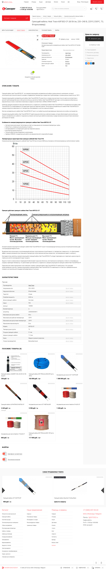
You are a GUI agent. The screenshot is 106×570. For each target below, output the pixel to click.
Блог (53, 531)
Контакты (54, 536)
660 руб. (14, 439)
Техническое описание (14, 459)
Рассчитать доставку (92, 52)
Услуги (63, 2)
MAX (84, 514)
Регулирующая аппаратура (8, 528)
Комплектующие (6, 519)
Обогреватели (5, 539)
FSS (66, 65)
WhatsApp (90, 514)
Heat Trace (68, 53)
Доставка (48, 2)
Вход (78, 2)
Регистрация (84, 2)
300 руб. (84, 502)
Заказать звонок (97, 2)
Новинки (29, 514)
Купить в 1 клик (94, 45)
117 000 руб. (41, 439)
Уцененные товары (31, 525)
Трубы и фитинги (6, 554)
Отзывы (34, 2)
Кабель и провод (6, 531)
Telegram (98, 514)
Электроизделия (6, 548)
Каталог (54, 545)
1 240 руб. (69, 409)
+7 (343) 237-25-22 (25, 567)
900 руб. (7, 502)
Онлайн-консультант (92, 55)
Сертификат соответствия (15, 454)
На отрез (67, 63)
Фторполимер (68, 57)
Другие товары (69, 288)
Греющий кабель (6, 516)
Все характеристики (68, 50)
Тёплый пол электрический (9, 514)
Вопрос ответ (55, 542)
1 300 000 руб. (69, 380)
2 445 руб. (14, 409)
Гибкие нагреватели (7, 525)
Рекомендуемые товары (33, 522)
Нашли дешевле (90, 49)
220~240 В (68, 55)
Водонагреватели (6, 542)
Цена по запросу (92, 34)
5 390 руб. (41, 409)
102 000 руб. (41, 380)
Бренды (54, 539)
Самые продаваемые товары (53, 472)
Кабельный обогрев (7, 534)
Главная (26, 2)
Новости (54, 534)
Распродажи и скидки (32, 519)
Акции (41, 2)
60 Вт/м (67, 61)
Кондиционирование (7, 536)
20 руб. (58, 502)
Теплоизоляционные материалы (10, 522)
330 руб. (14, 380)
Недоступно (89, 58)
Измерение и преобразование (9, 551)
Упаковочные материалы (8, 556)
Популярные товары (32, 516)
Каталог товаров (16, 18)
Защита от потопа (6, 545)
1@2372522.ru (93, 517)
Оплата (56, 2)
